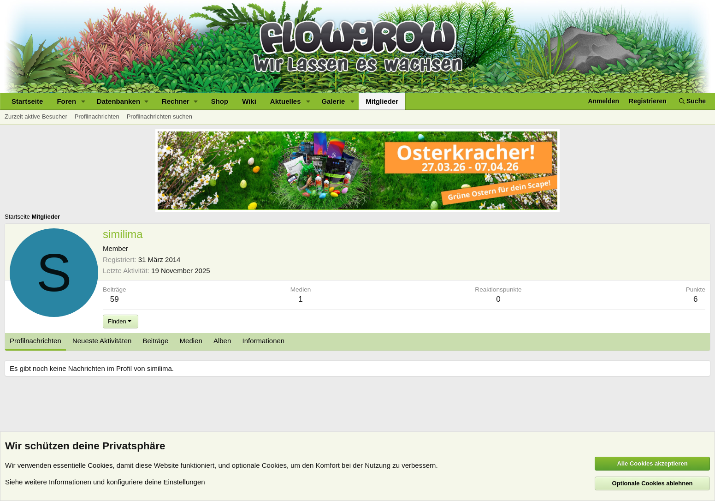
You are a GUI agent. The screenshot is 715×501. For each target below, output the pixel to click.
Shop (220, 101)
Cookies (100, 465)
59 (114, 299)
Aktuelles (285, 101)
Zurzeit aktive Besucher (36, 116)
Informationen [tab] (263, 341)
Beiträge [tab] (156, 341)
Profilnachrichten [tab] (35, 341)
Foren (66, 101)
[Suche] (692, 101)
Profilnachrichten (97, 116)
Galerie (333, 101)
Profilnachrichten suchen (159, 116)
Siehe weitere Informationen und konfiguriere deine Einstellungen (105, 482)
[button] (83, 101)
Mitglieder (382, 101)
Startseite (27, 101)
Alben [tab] (222, 341)
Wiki (249, 101)
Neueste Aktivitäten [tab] (101, 341)
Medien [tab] (191, 341)
